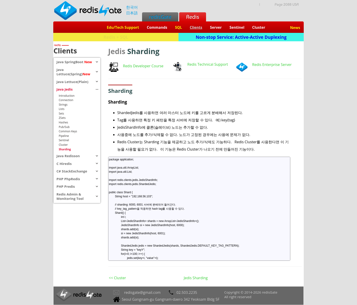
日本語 (132, 13)
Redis (192, 16)
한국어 (132, 7)
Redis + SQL (115, 37)
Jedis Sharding (196, 277)
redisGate (160, 16)
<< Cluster (117, 277)
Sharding (117, 102)
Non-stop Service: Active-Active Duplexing (241, 37)
